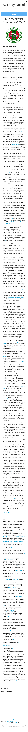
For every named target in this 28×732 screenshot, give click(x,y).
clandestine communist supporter (16, 297)
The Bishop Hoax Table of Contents (11, 515)
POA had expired (12, 385)
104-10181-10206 (9, 624)
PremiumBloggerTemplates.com (16, 727)
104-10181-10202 (6, 645)
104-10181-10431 (8, 617)
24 (11, 471)
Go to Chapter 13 (6, 512)
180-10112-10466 (11, 676)
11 (22, 180)
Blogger (16, 722)
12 (12, 218)
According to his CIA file (9, 611)
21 (11, 411)
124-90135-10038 (18, 570)
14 (22, 289)
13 (5, 240)
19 (7, 398)
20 (24, 405)
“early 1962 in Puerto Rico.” (17, 150)
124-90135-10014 (20, 578)
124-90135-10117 (8, 559)
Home (14, 719)
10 (8, 177)
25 (14, 480)
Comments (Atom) (11, 721)
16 (18, 353)
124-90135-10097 (12, 610)
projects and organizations (15, 637)
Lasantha (6, 727)
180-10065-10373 (11, 587)
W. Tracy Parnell (14, 5)
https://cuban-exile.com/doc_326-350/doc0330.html (13, 536)
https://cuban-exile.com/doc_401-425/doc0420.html (13, 541)
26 (23, 487)
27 (14, 498)
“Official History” (15, 144)
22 (13, 437)
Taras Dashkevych (12, 726)
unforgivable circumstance (14, 247)
